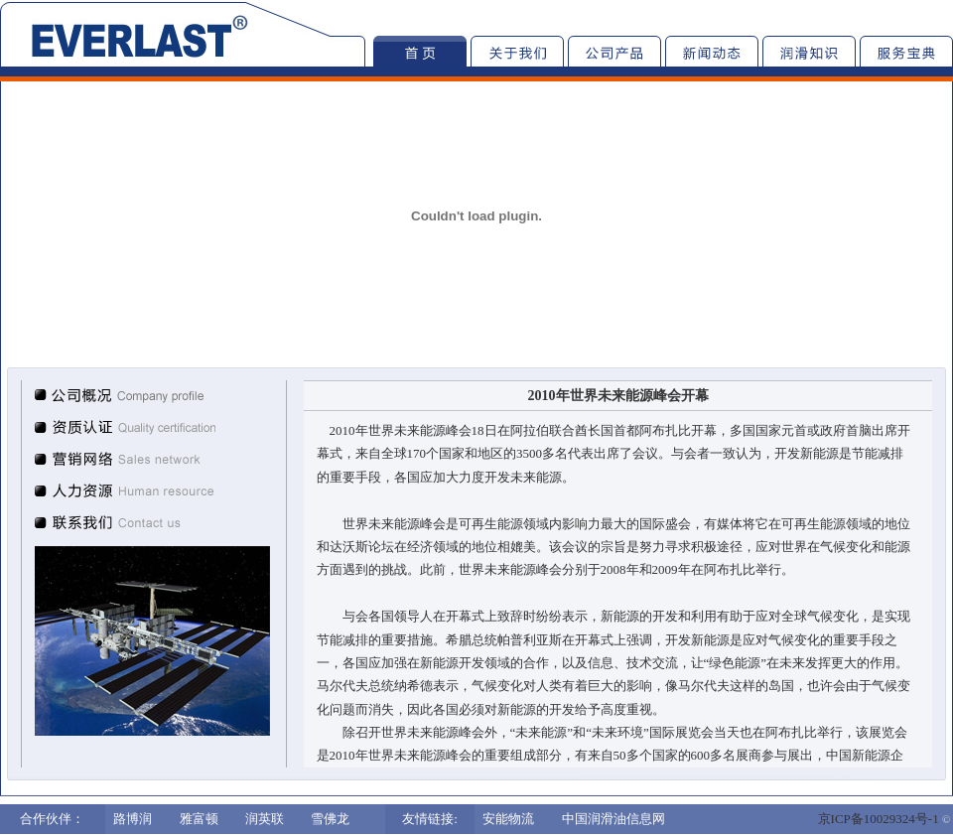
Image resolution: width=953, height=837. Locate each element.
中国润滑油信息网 (613, 818)
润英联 (264, 818)
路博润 (132, 818)
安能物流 (508, 818)
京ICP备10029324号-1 (878, 818)
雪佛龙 (330, 818)
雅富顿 (199, 818)
